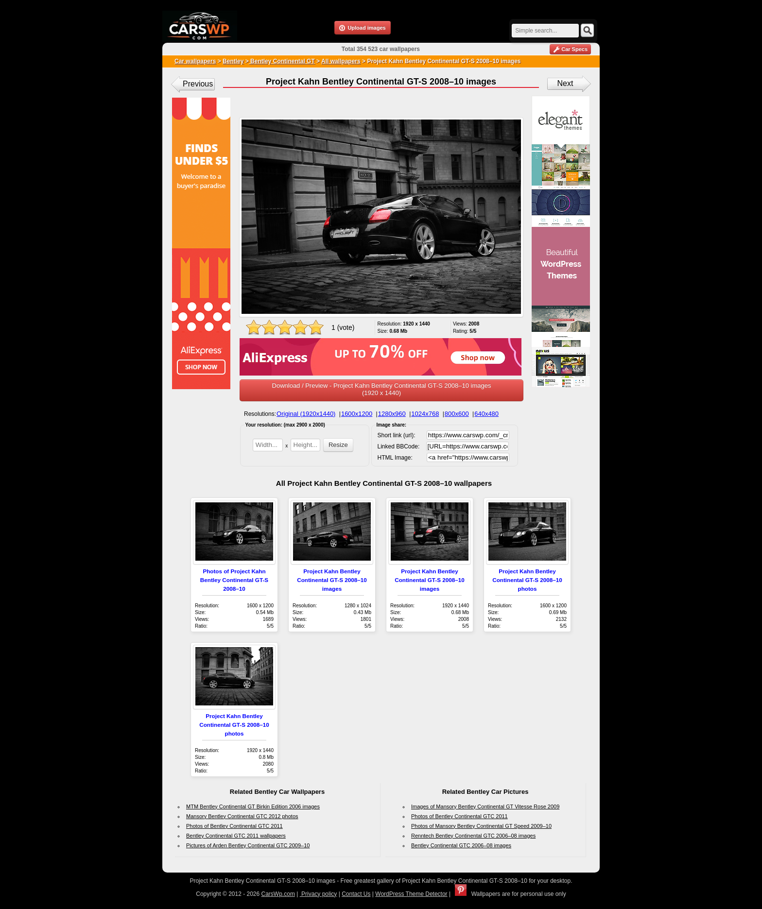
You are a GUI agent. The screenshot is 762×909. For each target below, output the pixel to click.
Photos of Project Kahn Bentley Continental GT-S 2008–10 (234, 580)
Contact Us (356, 894)
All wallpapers (341, 61)
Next (565, 83)
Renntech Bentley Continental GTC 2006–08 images (473, 836)
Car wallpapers (195, 61)
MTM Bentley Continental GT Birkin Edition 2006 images (253, 806)
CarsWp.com (278, 894)
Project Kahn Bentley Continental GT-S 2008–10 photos (527, 580)
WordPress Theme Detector (411, 894)
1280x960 (392, 413)
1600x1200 (356, 413)
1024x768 (425, 413)
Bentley (233, 61)
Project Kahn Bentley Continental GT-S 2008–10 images (332, 580)
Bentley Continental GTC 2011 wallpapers (236, 836)
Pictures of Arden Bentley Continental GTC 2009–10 (248, 845)
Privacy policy (318, 894)
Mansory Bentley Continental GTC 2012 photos (242, 816)
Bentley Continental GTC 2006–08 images (461, 845)
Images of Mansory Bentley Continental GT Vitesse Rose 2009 (485, 806)
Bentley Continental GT (282, 61)
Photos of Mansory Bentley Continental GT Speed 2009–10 (481, 826)
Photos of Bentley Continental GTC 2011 (234, 826)
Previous (198, 84)
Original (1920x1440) (306, 413)
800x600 (457, 413)
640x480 (486, 413)
